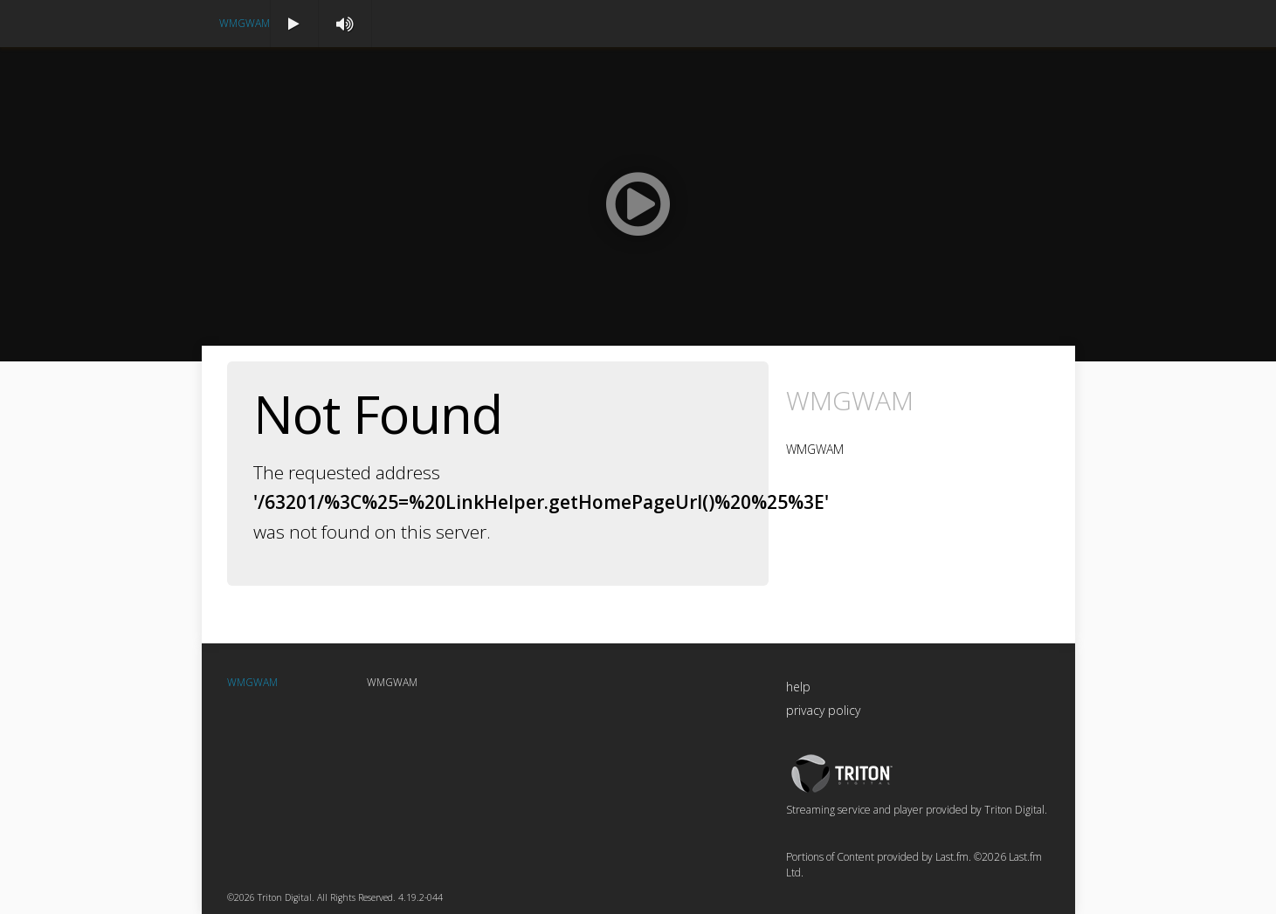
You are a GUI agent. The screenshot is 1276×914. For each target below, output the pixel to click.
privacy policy (823, 710)
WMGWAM (244, 23)
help (798, 686)
